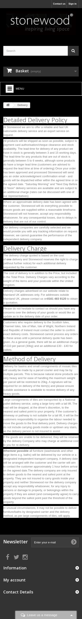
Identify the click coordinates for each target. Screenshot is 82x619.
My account (14, 579)
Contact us (59, 3)
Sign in (72, 3)
